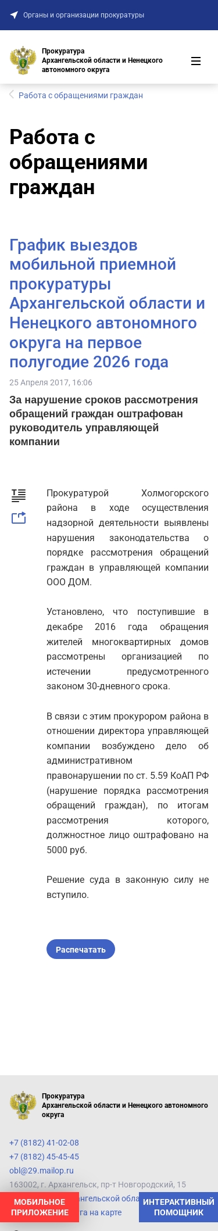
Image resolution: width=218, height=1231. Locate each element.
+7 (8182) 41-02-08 (44, 1142)
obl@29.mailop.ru (41, 1170)
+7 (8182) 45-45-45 (44, 1156)
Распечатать (81, 949)
